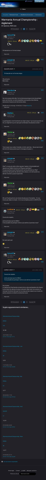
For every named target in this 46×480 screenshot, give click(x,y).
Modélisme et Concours (27, 14)
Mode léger (11, 470)
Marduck (11, 90)
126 (4, 325)
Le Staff (23, 470)
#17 (42, 191)
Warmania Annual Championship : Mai (12, 376)
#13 (42, 90)
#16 (42, 158)
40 (3, 355)
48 (3, 445)
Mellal (9, 113)
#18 (42, 209)
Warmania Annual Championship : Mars (13, 436)
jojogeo (10, 60)
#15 (42, 141)
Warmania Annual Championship (11, 316)
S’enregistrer (39, 1)
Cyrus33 (10, 35)
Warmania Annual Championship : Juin (12, 346)
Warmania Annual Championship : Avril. (13, 406)
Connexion (28, 1)
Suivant (32, 29)
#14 (42, 112)
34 (3, 385)
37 (3, 416)
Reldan (4, 321)
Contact (18, 470)
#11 (42, 43)
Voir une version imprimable (10, 461)
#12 (42, 59)
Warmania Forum (13, 14)
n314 (13, 336)
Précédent (15, 29)
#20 (42, 262)
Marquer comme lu (31, 470)
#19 (42, 232)
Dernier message (7, 336)
